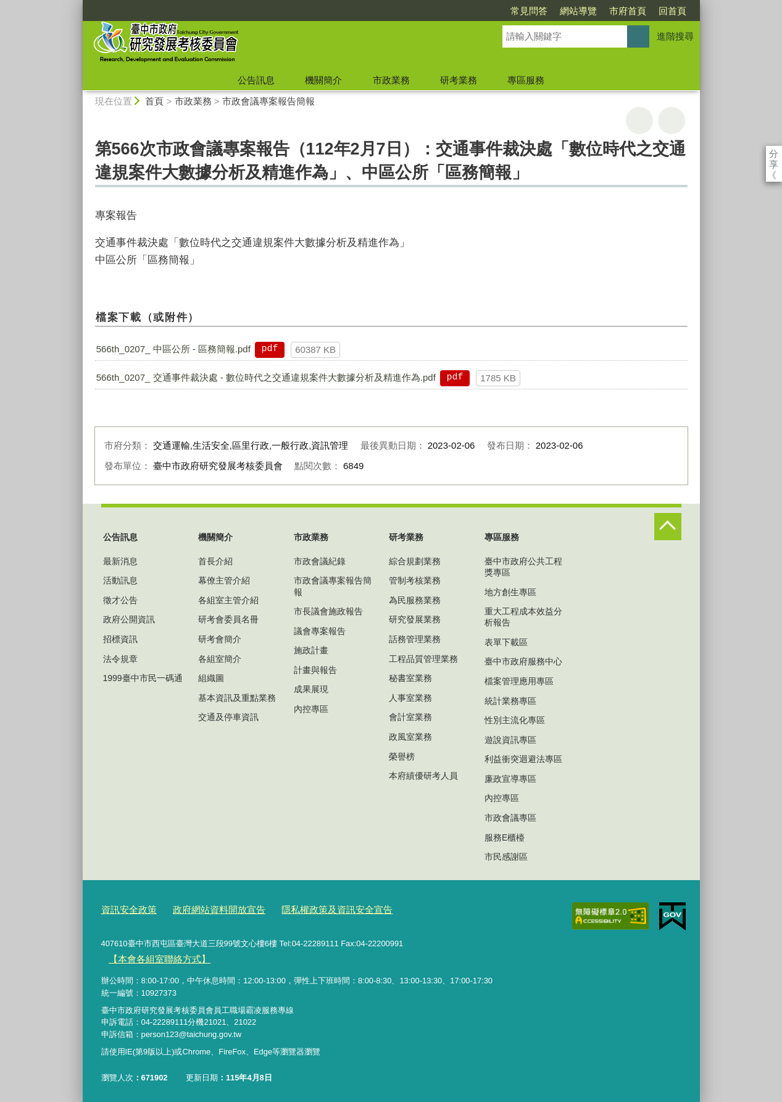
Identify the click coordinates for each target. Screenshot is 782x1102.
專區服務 (525, 80)
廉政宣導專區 (510, 779)
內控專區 (311, 709)
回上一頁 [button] (671, 120)
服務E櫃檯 (505, 837)
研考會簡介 (219, 639)
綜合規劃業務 (415, 561)
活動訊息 (120, 580)
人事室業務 (410, 698)
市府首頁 (556, 11)
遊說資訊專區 (510, 740)
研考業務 (458, 80)
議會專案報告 (320, 631)
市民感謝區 (506, 857)
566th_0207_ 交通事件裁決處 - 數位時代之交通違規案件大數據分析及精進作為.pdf (266, 377)
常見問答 (457, 11)
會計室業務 (410, 717)
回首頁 (601, 11)
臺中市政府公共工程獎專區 (523, 566)
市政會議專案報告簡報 (268, 101)
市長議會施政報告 (328, 611)
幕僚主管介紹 (224, 580)
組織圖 (211, 678)
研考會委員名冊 (228, 619)
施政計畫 (311, 650)
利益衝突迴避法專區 (523, 759)
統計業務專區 (510, 701)
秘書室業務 (410, 678)
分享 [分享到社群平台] (773, 153)
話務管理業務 (415, 639)
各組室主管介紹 (228, 600)
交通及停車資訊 (228, 717)
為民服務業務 (415, 600)
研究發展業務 (415, 619)
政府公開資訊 (129, 619)
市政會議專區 (510, 818)
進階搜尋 (675, 36)
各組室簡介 (219, 659)
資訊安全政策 (125, 908)
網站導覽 (507, 11)
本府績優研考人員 (423, 776)
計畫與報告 (315, 670)
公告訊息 (256, 80)
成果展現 (311, 689)
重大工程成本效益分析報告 (523, 616)
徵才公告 (120, 600)
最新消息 (120, 561)
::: (77, 5)
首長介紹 (215, 561)
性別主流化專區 (515, 720)
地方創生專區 (510, 592)
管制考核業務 (415, 580)
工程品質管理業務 (423, 659)
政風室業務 (410, 737)
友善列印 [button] (639, 120)
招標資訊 (120, 639)
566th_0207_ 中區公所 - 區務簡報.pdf (173, 349)
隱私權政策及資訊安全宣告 (310, 908)
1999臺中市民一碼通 (143, 678)
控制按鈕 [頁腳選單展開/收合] (667, 526)
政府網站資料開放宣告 (205, 908)
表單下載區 (506, 642)
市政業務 (391, 80)
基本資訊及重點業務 (237, 698)
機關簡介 (323, 80)
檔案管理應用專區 (519, 681)
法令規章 (120, 659)
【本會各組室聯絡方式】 (152, 954)
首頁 (154, 101)
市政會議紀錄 (320, 561)
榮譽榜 (402, 756)
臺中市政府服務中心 (523, 661)
